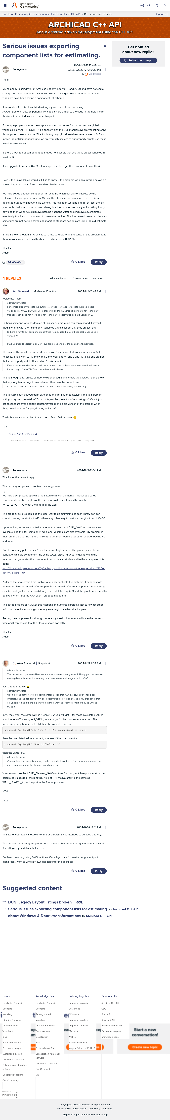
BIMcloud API (108, 1020)
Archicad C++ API (125, 909)
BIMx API (105, 1014)
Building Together (79, 996)
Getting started (43, 1014)
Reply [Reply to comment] (99, 453)
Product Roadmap (78, 1042)
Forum (6, 996)
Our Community (10, 1080)
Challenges (74, 1008)
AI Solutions (75, 1014)
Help (157, 5)
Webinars (73, 1031)
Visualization (8, 1031)
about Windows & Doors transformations (44, 916)
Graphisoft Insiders (78, 1020)
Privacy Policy (64, 1108)
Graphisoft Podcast (78, 1025)
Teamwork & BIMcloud (13, 1059)
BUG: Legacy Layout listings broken (40, 902)
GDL (79, 902)
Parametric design (11, 1048)
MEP (38, 1074)
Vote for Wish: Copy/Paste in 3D (23, 433)
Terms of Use (79, 1108)
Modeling (7, 1014)
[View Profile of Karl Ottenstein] (21, 291)
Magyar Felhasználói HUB (82, 1048)
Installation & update (12, 1003)
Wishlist (72, 1037)
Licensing (7, 1008)
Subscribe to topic (140, 60)
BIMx (4, 1037)
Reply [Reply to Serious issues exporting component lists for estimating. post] (99, 262)
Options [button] (160, 14)
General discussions (12, 1074)
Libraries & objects (12, 1020)
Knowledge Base (45, 996)
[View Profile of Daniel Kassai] (95, 73)
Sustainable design (12, 1053)
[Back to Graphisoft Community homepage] (25, 5)
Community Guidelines (100, 1108)
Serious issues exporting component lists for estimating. (58, 909)
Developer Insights (111, 1031)
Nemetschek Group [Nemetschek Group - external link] (97, 1114)
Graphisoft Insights (78, 1003)
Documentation (10, 1025)
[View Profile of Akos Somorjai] (26, 663)
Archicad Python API (111, 1025)
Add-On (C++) (15, 262)
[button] (72, 261)
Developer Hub (110, 996)
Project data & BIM (11, 1042)
